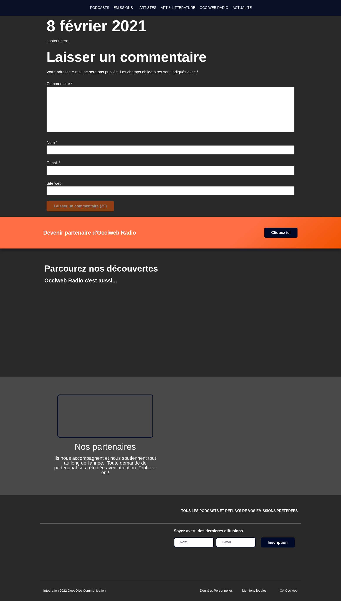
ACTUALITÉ (242, 8)
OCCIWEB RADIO (214, 8)
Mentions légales (254, 590)
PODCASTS (99, 8)
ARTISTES (147, 8)
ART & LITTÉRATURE (178, 8)
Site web (54, 183)
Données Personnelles (216, 590)
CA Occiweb (289, 590)
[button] (124, 8)
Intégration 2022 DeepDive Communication (74, 590)
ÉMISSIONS (123, 8)
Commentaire (60, 84)
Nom (52, 142)
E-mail (53, 163)
